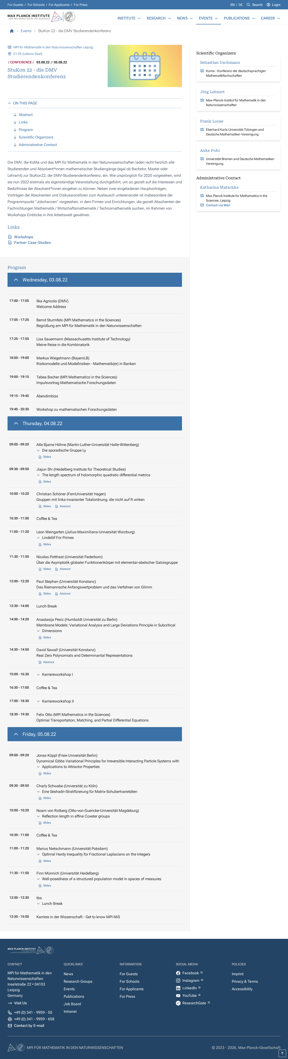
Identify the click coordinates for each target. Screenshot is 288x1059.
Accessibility (242, 989)
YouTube (190, 995)
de (241, 5)
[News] (191, 18)
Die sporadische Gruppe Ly (64, 450)
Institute (126, 18)
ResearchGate (194, 1003)
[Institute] (139, 18)
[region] (95, 344)
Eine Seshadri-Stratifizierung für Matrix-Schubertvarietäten (89, 791)
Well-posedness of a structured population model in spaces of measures (101, 879)
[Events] (216, 18)
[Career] (278, 18)
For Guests (15, 5)
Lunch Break (46, 606)
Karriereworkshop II (58, 701)
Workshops (23, 237)
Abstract (65, 506)
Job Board (72, 1004)
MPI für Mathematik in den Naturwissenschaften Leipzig (53, 47)
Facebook (191, 973)
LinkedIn (190, 988)
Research (156, 18)
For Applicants (59, 5)
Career (268, 18)
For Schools (36, 5)
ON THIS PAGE (22, 103)
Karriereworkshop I (57, 674)
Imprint (238, 974)
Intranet (70, 1011)
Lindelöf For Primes (58, 537)
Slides (47, 456)
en (232, 5)
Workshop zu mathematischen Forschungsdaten (76, 409)
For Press (80, 5)
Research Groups (78, 981)
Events (206, 18)
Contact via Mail (218, 205)
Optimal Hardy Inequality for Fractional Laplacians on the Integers (96, 854)
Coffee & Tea (46, 518)
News (182, 18)
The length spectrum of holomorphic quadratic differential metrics (96, 475)
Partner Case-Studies (32, 242)
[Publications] (253, 18)
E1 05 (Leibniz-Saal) (27, 54)
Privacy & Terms (245, 981)
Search (257, 5)
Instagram (191, 980)
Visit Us (20, 1003)
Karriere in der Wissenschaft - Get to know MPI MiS (78, 917)
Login (276, 5)
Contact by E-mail (29, 1025)
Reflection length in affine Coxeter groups (76, 816)
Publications (237, 18)
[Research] (169, 18)
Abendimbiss (47, 396)
